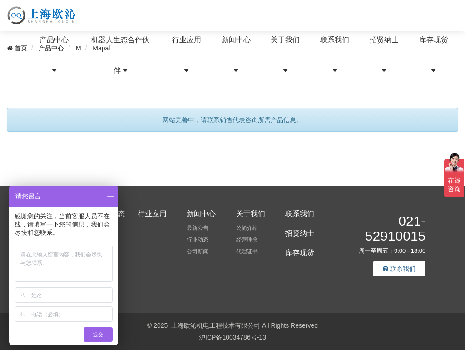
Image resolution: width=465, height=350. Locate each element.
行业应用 (186, 55)
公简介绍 (247, 228)
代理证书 (247, 251)
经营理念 (247, 240)
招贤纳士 (384, 55)
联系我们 (334, 55)
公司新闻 (197, 251)
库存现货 (433, 55)
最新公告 (197, 228)
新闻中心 (236, 55)
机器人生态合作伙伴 (120, 55)
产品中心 (54, 55)
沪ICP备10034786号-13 (232, 337)
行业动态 (197, 240)
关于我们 (285, 55)
